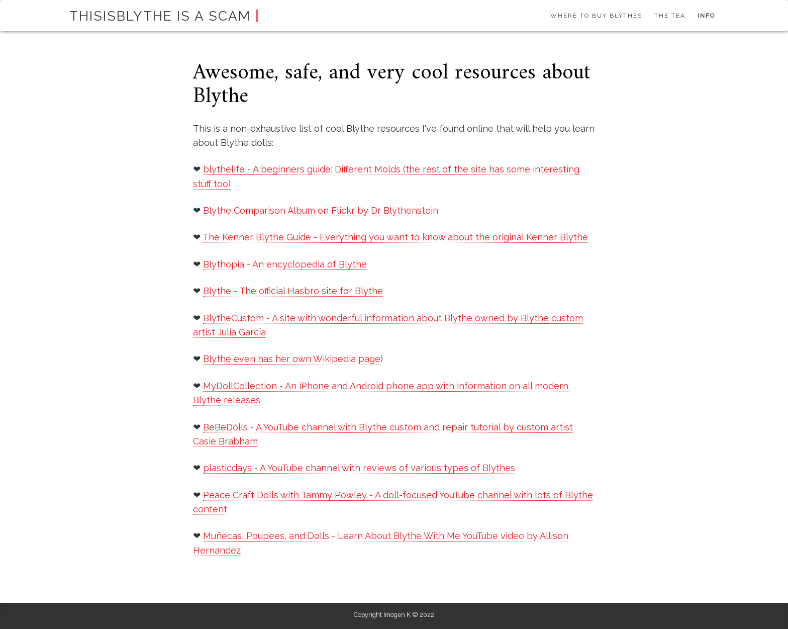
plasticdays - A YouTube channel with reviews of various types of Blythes (359, 468)
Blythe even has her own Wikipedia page (291, 358)
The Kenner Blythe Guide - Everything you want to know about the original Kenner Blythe (395, 237)
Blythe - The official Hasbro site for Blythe (293, 291)
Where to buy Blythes (596, 15)
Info (706, 15)
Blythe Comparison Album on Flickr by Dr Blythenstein (320, 210)
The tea (669, 15)
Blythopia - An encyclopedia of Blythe (285, 264)
